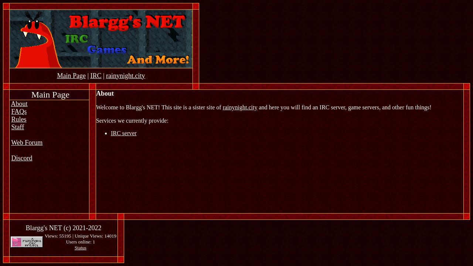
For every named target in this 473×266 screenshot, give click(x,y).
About (19, 104)
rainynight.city (240, 107)
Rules (19, 119)
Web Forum (26, 142)
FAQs (19, 111)
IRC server (124, 133)
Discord (22, 158)
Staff (17, 127)
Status (80, 247)
